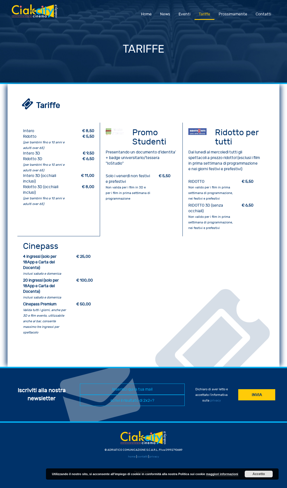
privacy (215, 400)
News (165, 14)
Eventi (184, 14)
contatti (142, 456)
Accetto (259, 474)
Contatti (263, 14)
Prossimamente (233, 14)
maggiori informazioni (222, 474)
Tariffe (204, 14)
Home (146, 14)
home (132, 456)
